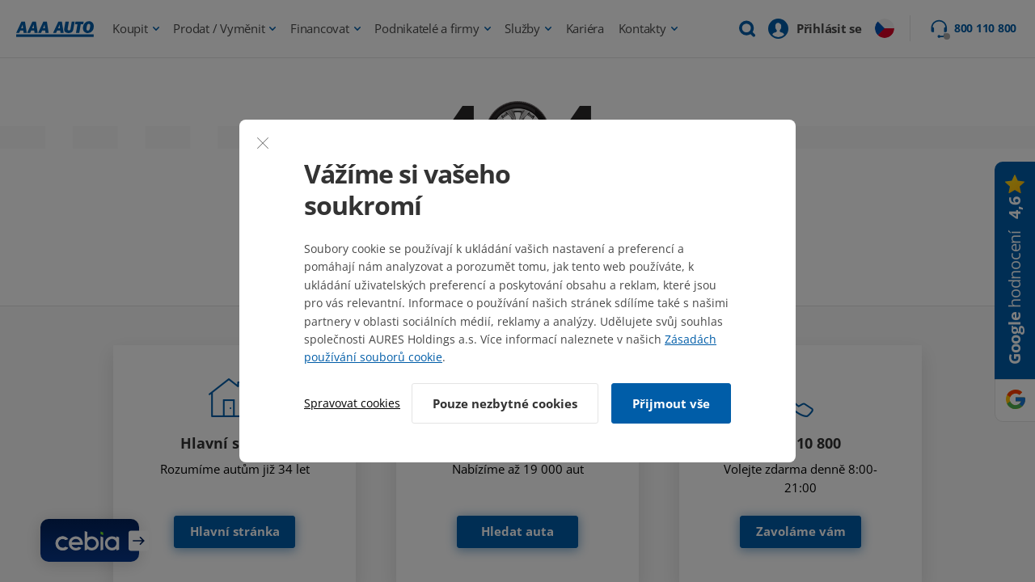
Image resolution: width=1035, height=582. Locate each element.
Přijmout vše (671, 403)
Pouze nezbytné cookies (505, 403)
